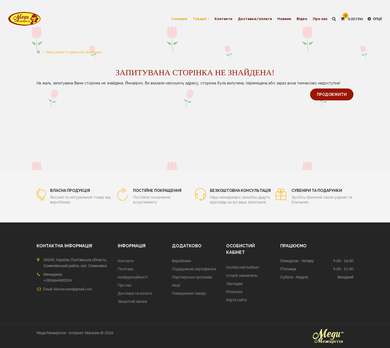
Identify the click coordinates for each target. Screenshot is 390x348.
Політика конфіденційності (133, 273)
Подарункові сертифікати (194, 269)
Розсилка (234, 291)
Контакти (126, 260)
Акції (176, 285)
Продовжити (332, 94)
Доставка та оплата (135, 293)
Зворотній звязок (132, 301)
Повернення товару (189, 293)
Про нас (125, 285)
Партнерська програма (192, 277)
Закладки (234, 283)
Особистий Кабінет (242, 267)
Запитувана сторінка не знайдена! (74, 52)
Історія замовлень (242, 275)
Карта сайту (236, 299)
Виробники (181, 260)
